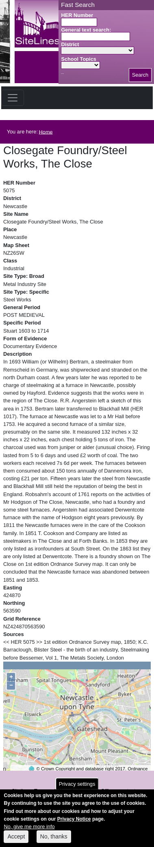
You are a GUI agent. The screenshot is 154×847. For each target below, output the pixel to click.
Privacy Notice (74, 823)
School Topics (78, 59)
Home (46, 132)
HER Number (77, 15)
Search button (62, 73)
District (70, 44)
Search (140, 75)
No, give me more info (29, 831)
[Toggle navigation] (12, 98)
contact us (130, 791)
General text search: (86, 30)
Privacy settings (77, 788)
